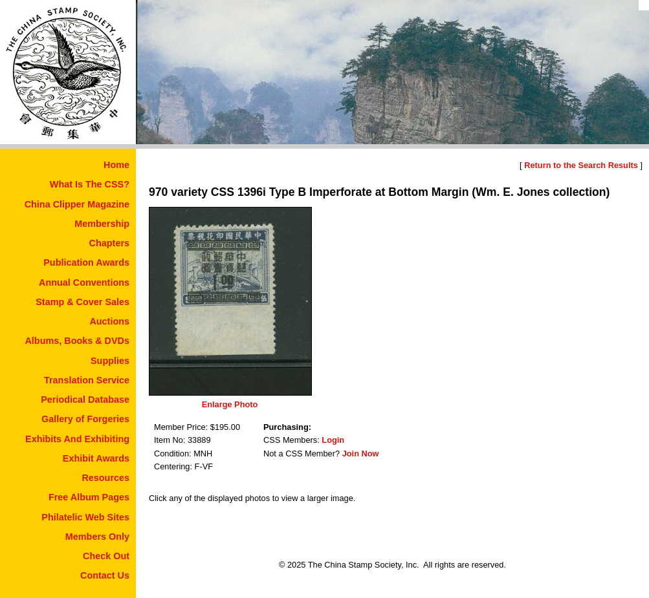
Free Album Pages (89, 497)
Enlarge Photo (230, 404)
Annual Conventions (84, 282)
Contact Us (104, 575)
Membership (101, 224)
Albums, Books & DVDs (77, 341)
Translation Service (86, 380)
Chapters (109, 243)
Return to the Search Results (581, 165)
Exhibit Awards (96, 458)
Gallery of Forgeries (85, 419)
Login (333, 440)
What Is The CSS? (89, 184)
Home (116, 165)
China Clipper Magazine (77, 204)
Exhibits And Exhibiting (77, 439)
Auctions (109, 321)
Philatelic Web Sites (85, 517)
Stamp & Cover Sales (82, 302)
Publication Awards (86, 262)
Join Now (360, 453)
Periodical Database (85, 399)
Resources (105, 478)
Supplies (110, 361)
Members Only (97, 536)
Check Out (106, 556)
